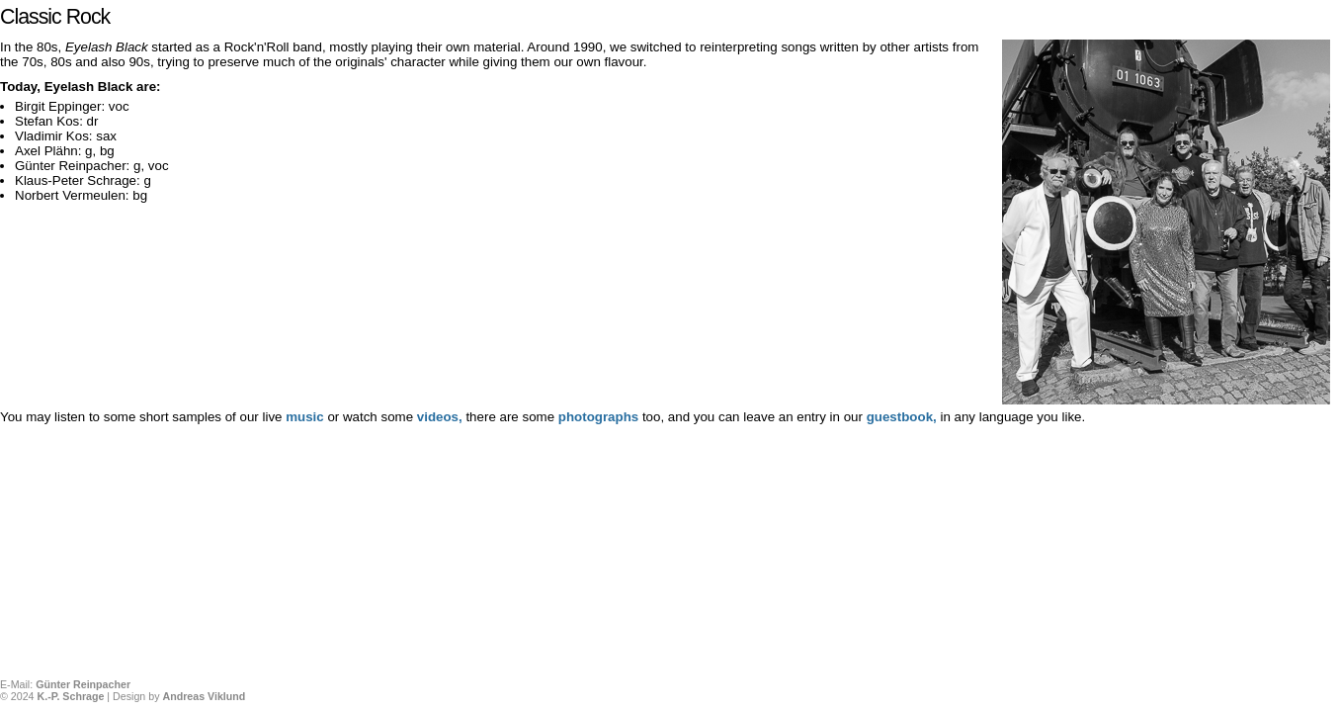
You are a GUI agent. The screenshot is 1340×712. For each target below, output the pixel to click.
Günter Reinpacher (83, 684)
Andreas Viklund (203, 696)
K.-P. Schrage (70, 696)
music (305, 416)
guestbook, (902, 416)
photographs (600, 416)
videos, (441, 416)
